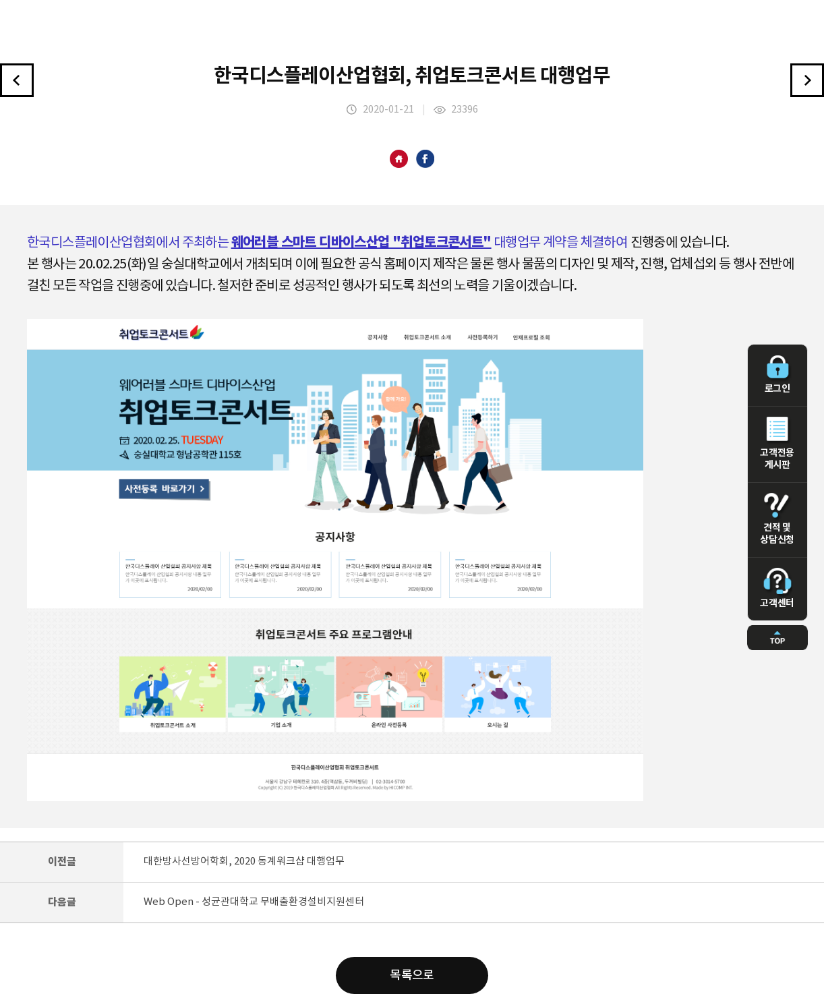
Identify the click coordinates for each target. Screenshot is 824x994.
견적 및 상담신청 (777, 519)
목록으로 (412, 975)
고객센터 (777, 588)
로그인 (777, 374)
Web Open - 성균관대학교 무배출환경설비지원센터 (254, 902)
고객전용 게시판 (777, 444)
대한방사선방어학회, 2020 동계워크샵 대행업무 (244, 861)
